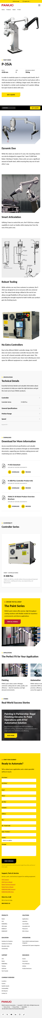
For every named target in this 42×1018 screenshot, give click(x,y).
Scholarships (5, 948)
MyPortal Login (16, 1)
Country (4, 837)
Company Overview (8, 977)
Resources (25, 955)
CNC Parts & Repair (7, 882)
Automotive (35, 680)
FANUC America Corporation (9, 1005)
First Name (5, 777)
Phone (4, 796)
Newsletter (24, 1007)
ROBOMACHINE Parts (8, 892)
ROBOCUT (4, 928)
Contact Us (4, 993)
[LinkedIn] (15, 1014)
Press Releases (26, 963)
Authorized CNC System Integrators (31, 945)
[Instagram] (19, 1014)
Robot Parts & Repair (7, 887)
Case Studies (25, 924)
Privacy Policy (26, 865)
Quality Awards (5, 986)
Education (5, 937)
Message (4, 844)
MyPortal (4, 968)
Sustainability (5, 988)
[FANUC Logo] (8, 5)
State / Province (6, 831)
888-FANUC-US (6, 903)
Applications (25, 919)
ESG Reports (5, 991)
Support (4, 955)
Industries (24, 921)
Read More (10, 735)
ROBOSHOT (4, 931)
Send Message (8, 861)
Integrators (26, 937)
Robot (3, 919)
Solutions (25, 915)
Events (24, 958)
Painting (5, 680)
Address (4, 814)
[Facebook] (3, 1014)
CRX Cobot (4, 926)
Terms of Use (7, 1007)
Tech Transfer (5, 971)
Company (4, 807)
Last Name (5, 783)
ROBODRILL (4, 924)
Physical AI (25, 928)
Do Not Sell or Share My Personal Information (13, 1008)
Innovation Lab (26, 926)
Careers (3, 983)
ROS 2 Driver (25, 931)
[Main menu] (39, 5)
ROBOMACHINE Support (8, 889)
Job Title (4, 802)
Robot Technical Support (8, 884)
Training (4, 966)
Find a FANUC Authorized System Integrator (30, 942)
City (3, 820)
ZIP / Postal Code (6, 825)
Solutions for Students (7, 941)
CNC (3, 921)
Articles (24, 966)
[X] (7, 1014)
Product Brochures (27, 968)
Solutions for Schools (7, 943)
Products (5, 915)
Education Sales (5, 946)
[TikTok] (23, 1014)
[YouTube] (11, 1014)
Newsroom (25, 961)
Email (3, 790)
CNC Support (5, 879)
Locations (4, 981)
